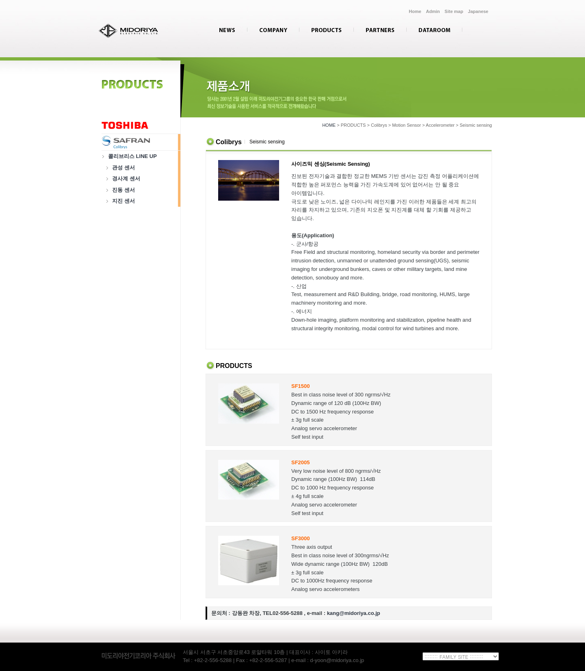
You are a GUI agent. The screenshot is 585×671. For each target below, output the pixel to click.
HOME (329, 125)
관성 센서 (123, 168)
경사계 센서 (126, 178)
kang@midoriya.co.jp (353, 613)
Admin (433, 11)
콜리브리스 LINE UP (132, 156)
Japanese (478, 11)
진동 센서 (123, 190)
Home (415, 11)
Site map (453, 11)
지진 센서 (123, 201)
